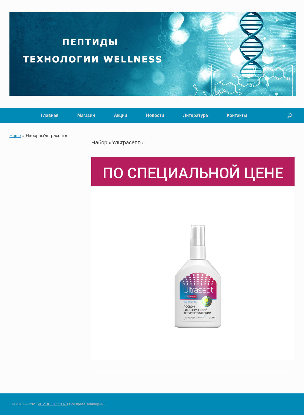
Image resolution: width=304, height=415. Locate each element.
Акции (120, 115)
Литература (195, 115)
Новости (155, 115)
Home (15, 135)
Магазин (86, 115)
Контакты (237, 115)
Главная (49, 115)
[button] (290, 115)
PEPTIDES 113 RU (53, 404)
